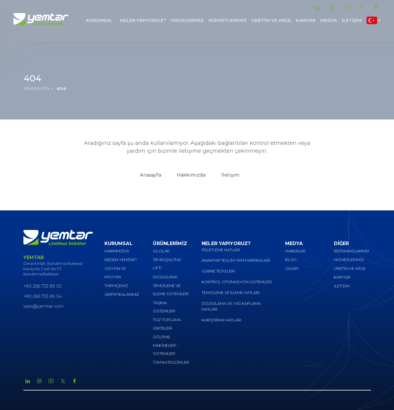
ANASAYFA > (38, 88)
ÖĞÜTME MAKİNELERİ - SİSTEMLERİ (166, 345)
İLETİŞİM (352, 20)
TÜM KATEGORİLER (171, 362)
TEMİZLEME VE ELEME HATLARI (230, 292)
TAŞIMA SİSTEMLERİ (164, 307)
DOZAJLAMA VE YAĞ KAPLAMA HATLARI (231, 306)
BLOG (291, 259)
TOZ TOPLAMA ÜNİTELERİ (167, 323)
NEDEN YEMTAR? (120, 259)
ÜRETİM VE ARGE (271, 20)
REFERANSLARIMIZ (351, 251)
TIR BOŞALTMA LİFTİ (167, 263)
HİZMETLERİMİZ (227, 20)
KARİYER (305, 20)
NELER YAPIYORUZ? (143, 20)
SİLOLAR (161, 251)
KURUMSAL (99, 20)
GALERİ (292, 268)
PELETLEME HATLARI (221, 249)
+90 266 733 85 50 (42, 286)
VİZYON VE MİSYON (115, 272)
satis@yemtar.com (43, 306)
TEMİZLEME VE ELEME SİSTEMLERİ (171, 289)
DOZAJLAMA (165, 276)
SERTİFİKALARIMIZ (121, 294)
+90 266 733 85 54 (42, 296)
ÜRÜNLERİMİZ (187, 20)
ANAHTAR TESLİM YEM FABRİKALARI (236, 260)
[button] (374, 20)
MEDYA (328, 20)
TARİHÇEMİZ (116, 285)
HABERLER (295, 251)
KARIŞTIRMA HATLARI (221, 320)
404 (61, 88)
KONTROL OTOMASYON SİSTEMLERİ (237, 281)
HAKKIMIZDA (116, 251)
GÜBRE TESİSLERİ (218, 271)
